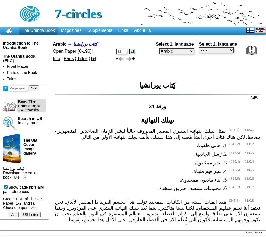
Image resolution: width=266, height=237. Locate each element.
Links (123, 30)
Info (56, 58)
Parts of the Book (22, 72)
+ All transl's (22, 105)
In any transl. (30, 120)
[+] (93, 58)
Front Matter (17, 66)
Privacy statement (253, 232)
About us (142, 30)
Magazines (71, 30)
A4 (13, 215)
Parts (69, 58)
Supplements (99, 30)
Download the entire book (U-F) (20, 175)
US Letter (30, 215)
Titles (11, 79)
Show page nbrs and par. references (23, 189)
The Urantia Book (38, 30)
